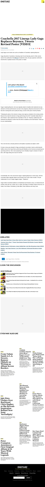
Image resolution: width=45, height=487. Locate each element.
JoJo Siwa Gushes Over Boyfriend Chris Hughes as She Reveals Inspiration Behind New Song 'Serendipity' (7, 406)
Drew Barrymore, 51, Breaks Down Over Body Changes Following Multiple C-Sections (22, 284)
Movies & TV (29, 471)
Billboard (16, 57)
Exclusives (10, 471)
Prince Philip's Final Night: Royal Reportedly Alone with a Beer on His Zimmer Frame (22, 291)
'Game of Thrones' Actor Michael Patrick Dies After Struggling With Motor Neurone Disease (23, 287)
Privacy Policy (33, 473)
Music (13, 34)
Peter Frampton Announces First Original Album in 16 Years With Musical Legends (7, 448)
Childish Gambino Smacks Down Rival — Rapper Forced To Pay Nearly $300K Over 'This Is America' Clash (25, 355)
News (5, 471)
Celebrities (16, 471)
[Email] (41, 48)
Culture (22, 471)
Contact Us (17, 473)
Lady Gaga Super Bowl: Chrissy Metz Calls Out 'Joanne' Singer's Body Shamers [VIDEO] (21, 240)
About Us (11, 473)
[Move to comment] (43, 48)
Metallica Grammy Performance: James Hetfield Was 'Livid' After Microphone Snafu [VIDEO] (22, 246)
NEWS (2, 395)
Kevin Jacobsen (5, 48)
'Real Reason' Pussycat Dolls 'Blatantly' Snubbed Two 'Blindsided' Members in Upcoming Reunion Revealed (24, 392)
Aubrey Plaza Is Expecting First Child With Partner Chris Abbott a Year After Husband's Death (24, 276)
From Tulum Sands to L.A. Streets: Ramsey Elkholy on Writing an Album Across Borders (7, 361)
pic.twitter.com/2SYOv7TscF (17, 86)
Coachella (17, 259)
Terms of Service (24, 473)
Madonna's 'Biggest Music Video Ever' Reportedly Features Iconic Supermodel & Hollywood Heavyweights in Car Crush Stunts (25, 430)
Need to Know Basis (19, 100)
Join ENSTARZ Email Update (22, 475)
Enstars (5, 1)
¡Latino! (39, 471)
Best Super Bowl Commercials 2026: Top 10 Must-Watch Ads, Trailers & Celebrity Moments (38, 436)
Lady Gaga (8, 259)
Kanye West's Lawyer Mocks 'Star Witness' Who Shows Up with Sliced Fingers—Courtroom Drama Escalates (38, 399)
